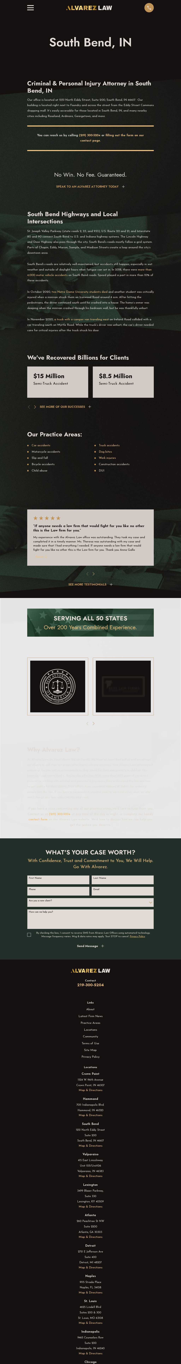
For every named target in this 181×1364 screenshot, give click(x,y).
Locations (90, 1029)
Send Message (87, 946)
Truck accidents (109, 445)
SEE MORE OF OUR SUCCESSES (62, 407)
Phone (32, 889)
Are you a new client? (40, 900)
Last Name (99, 878)
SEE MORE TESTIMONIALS (87, 584)
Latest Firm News (90, 1016)
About (90, 1009)
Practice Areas (90, 1023)
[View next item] (35, 407)
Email (96, 889)
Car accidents (41, 445)
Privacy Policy (90, 1056)
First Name (35, 878)
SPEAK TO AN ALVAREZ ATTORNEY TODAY (87, 186)
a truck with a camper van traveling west (81, 319)
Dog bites (105, 451)
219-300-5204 (90, 985)
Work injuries (107, 457)
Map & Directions (90, 1090)
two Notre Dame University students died (80, 291)
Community (90, 1036)
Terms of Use (90, 1043)
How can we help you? (41, 912)
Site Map (90, 1050)
